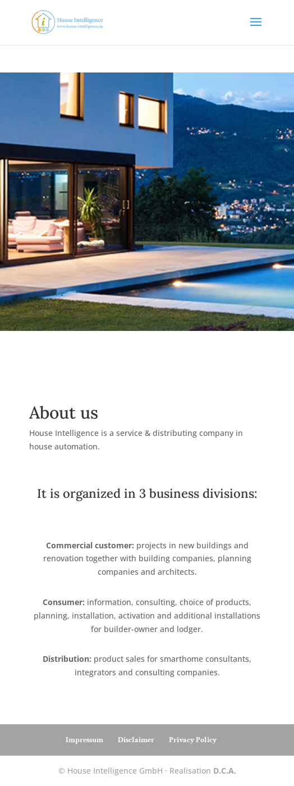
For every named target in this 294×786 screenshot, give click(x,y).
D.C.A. (224, 770)
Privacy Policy (193, 740)
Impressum (84, 740)
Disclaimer (136, 740)
